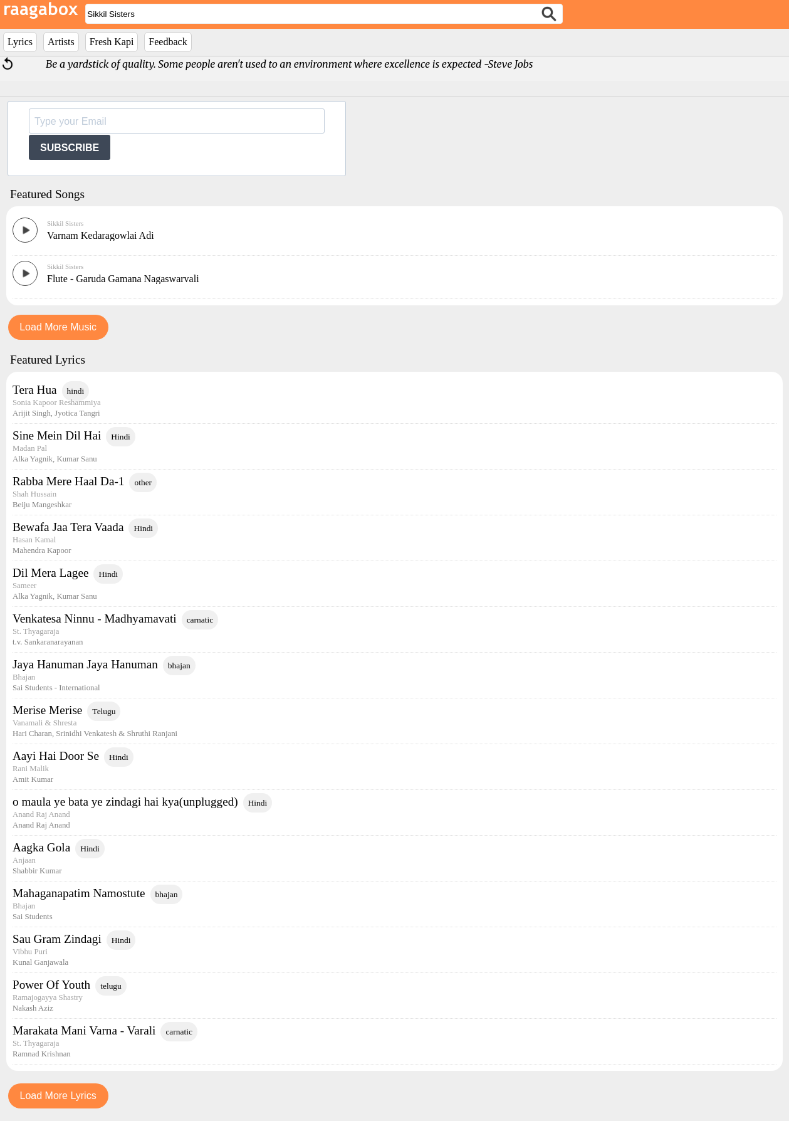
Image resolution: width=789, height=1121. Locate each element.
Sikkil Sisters (65, 223)
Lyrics (20, 41)
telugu (111, 986)
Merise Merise (47, 710)
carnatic (200, 619)
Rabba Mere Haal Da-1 (68, 481)
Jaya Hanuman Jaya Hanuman (85, 664)
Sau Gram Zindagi (57, 938)
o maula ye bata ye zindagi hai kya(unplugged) (125, 801)
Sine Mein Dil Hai (57, 435)
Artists (61, 41)
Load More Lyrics (58, 1095)
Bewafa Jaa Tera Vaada (68, 527)
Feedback (168, 41)
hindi (76, 391)
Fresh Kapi (112, 41)
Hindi (120, 436)
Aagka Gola (41, 847)
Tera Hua (35, 389)
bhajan (179, 665)
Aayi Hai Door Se (56, 755)
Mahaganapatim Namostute (79, 893)
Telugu (103, 711)
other (143, 482)
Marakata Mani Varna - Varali (84, 1030)
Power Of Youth (51, 984)
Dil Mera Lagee (50, 572)
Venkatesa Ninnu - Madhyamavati (95, 618)
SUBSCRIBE (69, 147)
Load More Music (58, 327)
